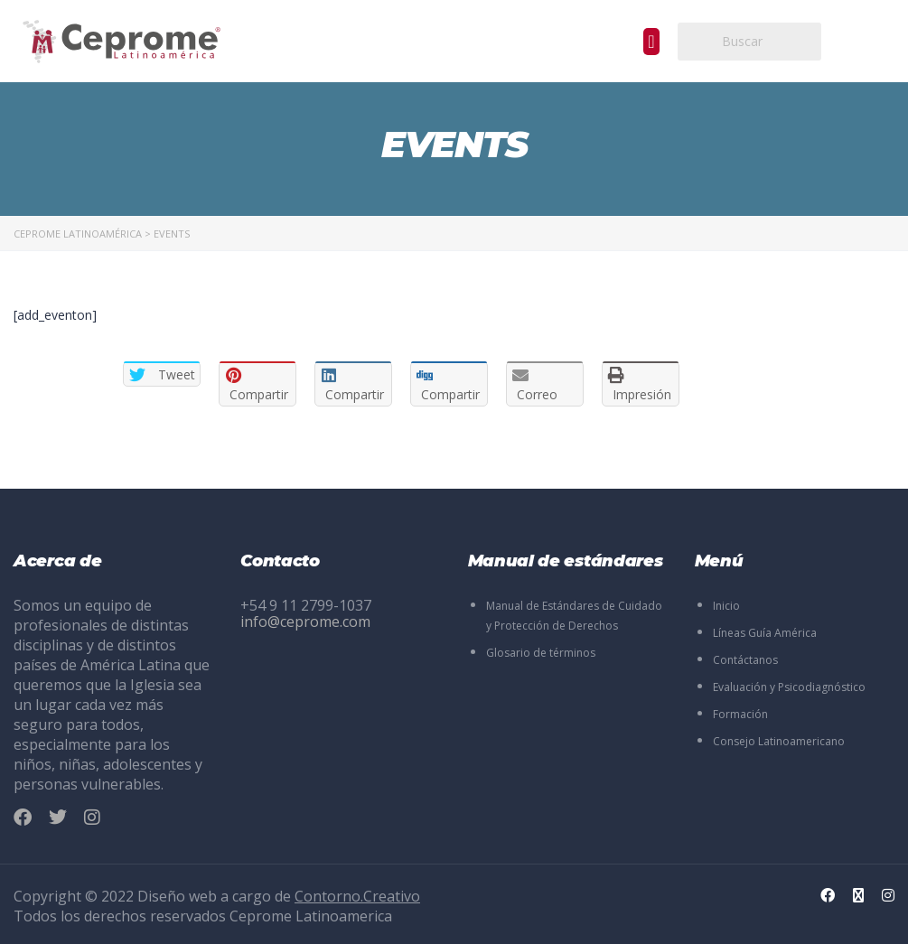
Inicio (726, 605)
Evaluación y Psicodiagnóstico (789, 687)
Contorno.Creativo (357, 896)
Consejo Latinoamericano (779, 741)
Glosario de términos (540, 652)
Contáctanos (745, 660)
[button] (651, 41)
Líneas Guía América (765, 632)
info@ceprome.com (305, 621)
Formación (740, 714)
